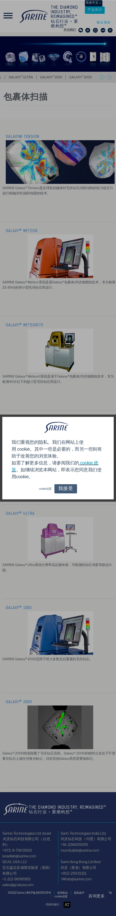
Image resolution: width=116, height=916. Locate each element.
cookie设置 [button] (45, 488)
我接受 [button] (65, 488)
